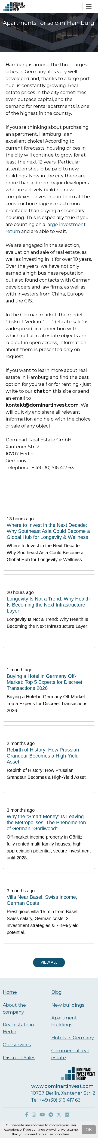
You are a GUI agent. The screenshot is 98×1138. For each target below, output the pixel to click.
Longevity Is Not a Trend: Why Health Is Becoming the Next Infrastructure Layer (48, 605)
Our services (17, 1044)
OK (89, 1129)
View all (49, 962)
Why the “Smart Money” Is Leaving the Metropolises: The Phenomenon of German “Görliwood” (46, 822)
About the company (14, 1008)
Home (10, 992)
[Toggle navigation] (88, 6)
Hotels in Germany (72, 1038)
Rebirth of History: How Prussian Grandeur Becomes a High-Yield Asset (43, 756)
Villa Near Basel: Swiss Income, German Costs (42, 900)
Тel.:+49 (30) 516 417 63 (55, 1100)
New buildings (67, 1005)
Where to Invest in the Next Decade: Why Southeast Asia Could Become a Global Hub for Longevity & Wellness (48, 531)
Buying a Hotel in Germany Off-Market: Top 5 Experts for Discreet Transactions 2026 (44, 682)
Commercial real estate (70, 1054)
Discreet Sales (19, 1057)
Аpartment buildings (64, 1021)
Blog (56, 992)
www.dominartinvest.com (62, 1086)
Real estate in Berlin (18, 1028)
